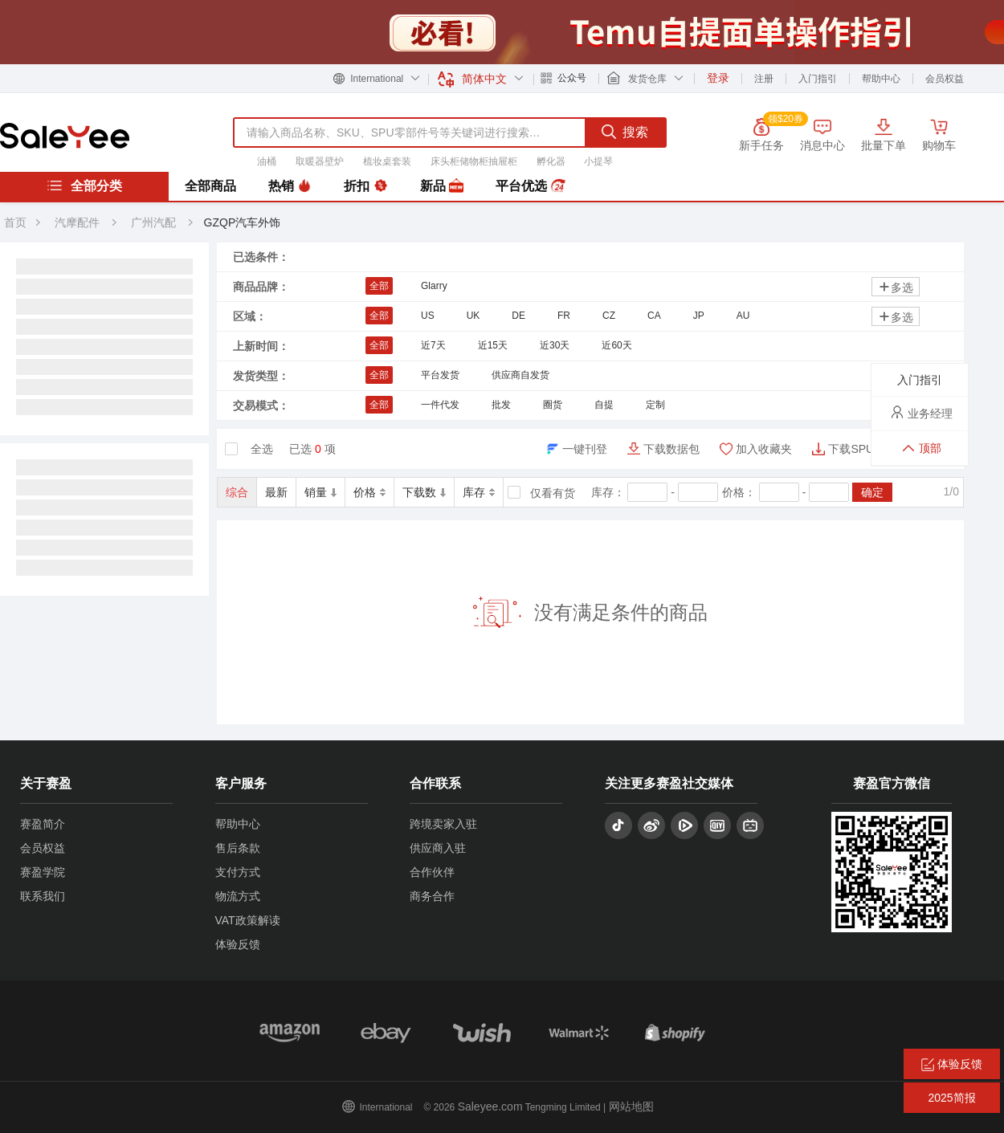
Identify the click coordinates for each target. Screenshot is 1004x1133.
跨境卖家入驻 (443, 823)
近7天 (433, 345)
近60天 (616, 345)
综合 (237, 492)
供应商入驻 (438, 848)
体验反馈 (237, 944)
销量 (320, 492)
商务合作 (432, 896)
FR (563, 315)
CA (654, 315)
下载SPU (851, 448)
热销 (290, 186)
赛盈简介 (42, 823)
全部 (379, 285)
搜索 (625, 131)
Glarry (434, 285)
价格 (369, 492)
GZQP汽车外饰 (242, 222)
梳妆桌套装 (387, 161)
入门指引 (817, 78)
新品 (441, 186)
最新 (276, 492)
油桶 (266, 161)
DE (518, 315)
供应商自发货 (520, 375)
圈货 (552, 404)
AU (743, 315)
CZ (608, 315)
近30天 (554, 345)
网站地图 (631, 1106)
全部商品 (210, 186)
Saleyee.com (490, 1106)
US (428, 315)
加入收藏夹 (764, 448)
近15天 (493, 345)
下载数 (424, 492)
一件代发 (440, 404)
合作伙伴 (432, 872)
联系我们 (42, 896)
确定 (872, 492)
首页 (15, 222)
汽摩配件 (77, 222)
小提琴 (598, 161)
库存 (479, 492)
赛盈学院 (42, 872)
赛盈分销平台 (64, 135)
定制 (655, 404)
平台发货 (440, 375)
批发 (501, 404)
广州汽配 (155, 222)
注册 (763, 78)
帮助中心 (881, 78)
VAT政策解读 (247, 920)
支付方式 (237, 872)
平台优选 (530, 186)
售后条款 (237, 848)
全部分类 (84, 185)
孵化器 (551, 161)
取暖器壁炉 (320, 161)
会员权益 (944, 78)
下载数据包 (671, 448)
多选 (895, 287)
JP (698, 315)
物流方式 (237, 896)
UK (473, 315)
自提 (604, 404)
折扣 (365, 186)
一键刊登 (584, 448)
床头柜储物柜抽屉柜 (474, 161)
